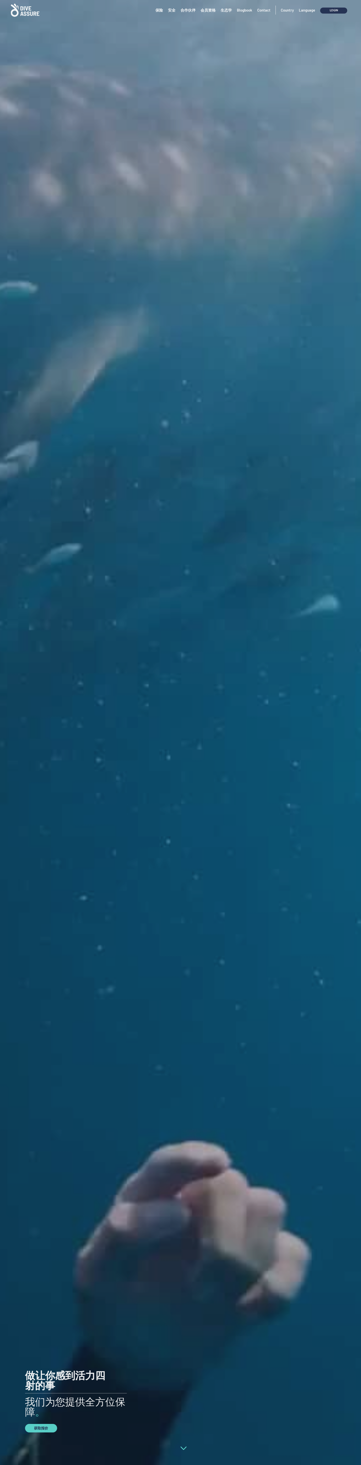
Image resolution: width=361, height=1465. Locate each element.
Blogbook (244, 5)
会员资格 (208, 5)
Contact (263, 5)
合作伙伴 (188, 5)
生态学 (226, 5)
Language (307, 5)
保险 (159, 5)
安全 (171, 5)
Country (287, 5)
